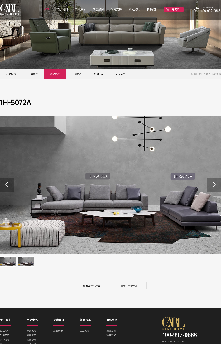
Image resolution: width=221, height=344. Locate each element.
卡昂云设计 (176, 9)
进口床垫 (121, 74)
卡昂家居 (33, 74)
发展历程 (5, 335)
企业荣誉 (5, 340)
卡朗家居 (77, 74)
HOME (45, 9)
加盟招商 (111, 330)
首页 (205, 74)
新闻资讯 (134, 9)
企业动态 (84, 330)
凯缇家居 (55, 74)
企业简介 (5, 330)
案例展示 (58, 330)
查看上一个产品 (91, 285)
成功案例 (98, 9)
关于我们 (62, 9)
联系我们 (152, 9)
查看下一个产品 (129, 285)
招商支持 (116, 9)
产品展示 (80, 9)
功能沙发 (99, 74)
